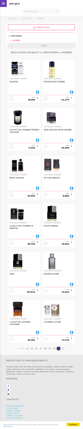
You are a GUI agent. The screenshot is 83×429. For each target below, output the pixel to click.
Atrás (28, 46)
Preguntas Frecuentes (14, 406)
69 (50, 348)
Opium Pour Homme (54, 82)
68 (45, 348)
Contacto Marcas (13, 413)
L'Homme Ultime (52, 322)
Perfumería (27, 18)
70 (54, 348)
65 (32, 348)
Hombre (40, 18)
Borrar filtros (41, 27)
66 (36, 348)
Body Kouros (17, 178)
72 (63, 348)
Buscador (12, 18)
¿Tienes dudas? (12, 408)
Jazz (12, 274)
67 (41, 348)
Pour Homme (51, 226)
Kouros (14, 82)
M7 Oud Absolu (52, 178)
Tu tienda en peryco (14, 418)
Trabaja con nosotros (14, 415)
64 (27, 348)
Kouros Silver (51, 274)
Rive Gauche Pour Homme (57, 130)
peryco (14, 3)
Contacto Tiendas (13, 411)
